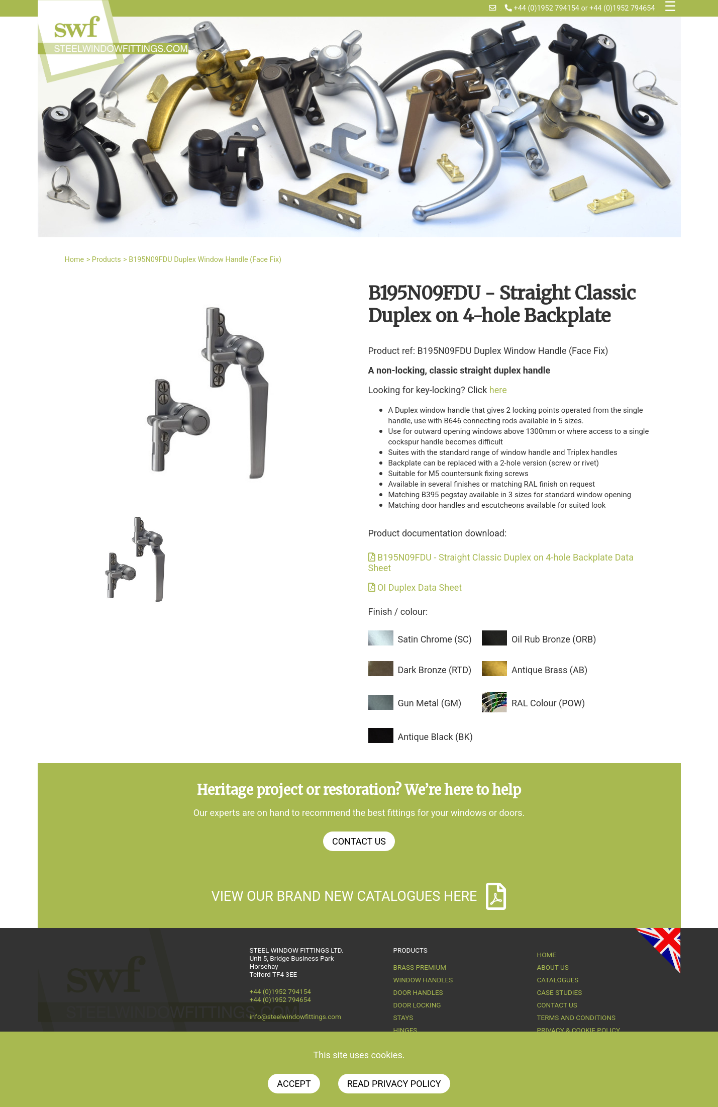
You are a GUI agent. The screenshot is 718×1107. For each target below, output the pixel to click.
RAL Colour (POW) (548, 703)
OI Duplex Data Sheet (415, 587)
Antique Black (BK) (435, 736)
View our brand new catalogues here (359, 896)
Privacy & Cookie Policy (579, 1030)
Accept (294, 1083)
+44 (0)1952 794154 (542, 8)
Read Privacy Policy (394, 1083)
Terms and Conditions (576, 1017)
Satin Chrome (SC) (435, 639)
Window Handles (423, 980)
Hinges (405, 1030)
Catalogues (558, 980)
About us (553, 967)
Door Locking (417, 1005)
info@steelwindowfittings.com (295, 1016)
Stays (403, 1017)
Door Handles (418, 992)
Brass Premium (419, 967)
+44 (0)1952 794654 (622, 8)
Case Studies (559, 992)
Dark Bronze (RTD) (435, 670)
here (498, 390)
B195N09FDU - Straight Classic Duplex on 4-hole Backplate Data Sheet (501, 562)
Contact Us (359, 841)
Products (106, 259)
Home (74, 259)
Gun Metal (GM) (430, 703)
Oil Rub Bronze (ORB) (553, 639)
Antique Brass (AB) (549, 670)
